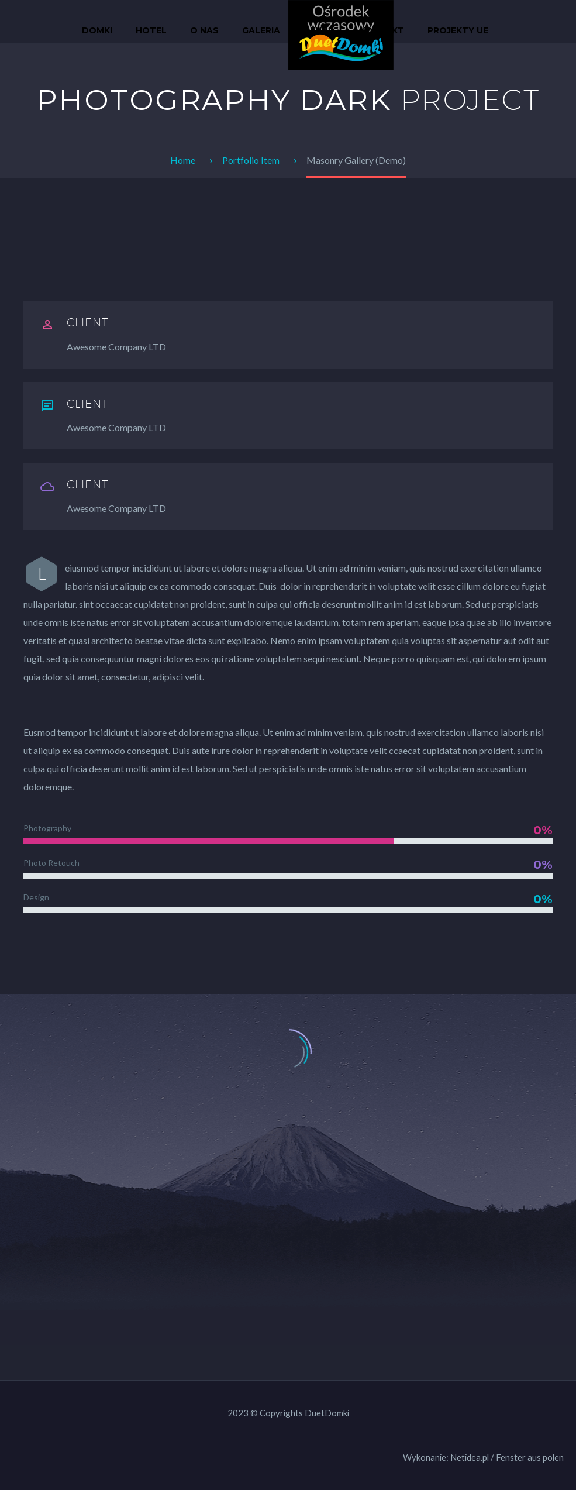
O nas (204, 30)
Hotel (151, 30)
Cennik (319, 30)
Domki (97, 30)
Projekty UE (457, 30)
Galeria (261, 30)
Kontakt (382, 30)
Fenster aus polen (530, 1457)
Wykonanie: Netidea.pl (446, 1457)
